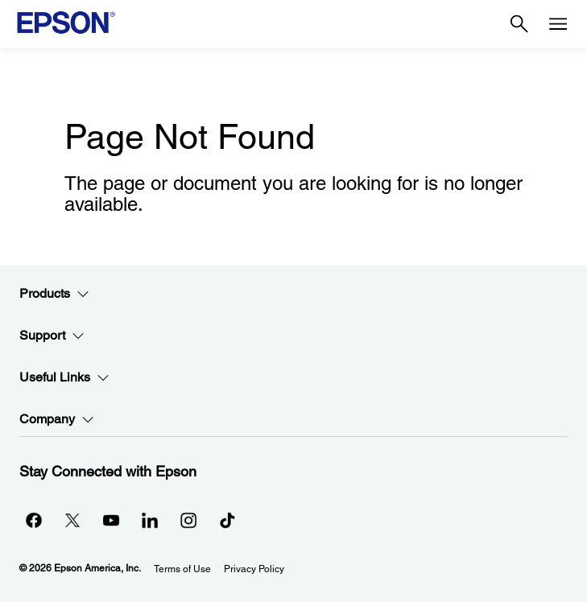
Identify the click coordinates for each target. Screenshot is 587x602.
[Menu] (558, 24)
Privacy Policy (254, 569)
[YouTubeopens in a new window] (111, 519)
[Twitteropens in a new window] (72, 519)
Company (56, 419)
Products (54, 294)
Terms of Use (182, 569)
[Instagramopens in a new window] (188, 519)
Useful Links (64, 377)
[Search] (519, 24)
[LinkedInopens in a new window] (149, 519)
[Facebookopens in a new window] (33, 519)
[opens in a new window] (227, 519)
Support (52, 335)
